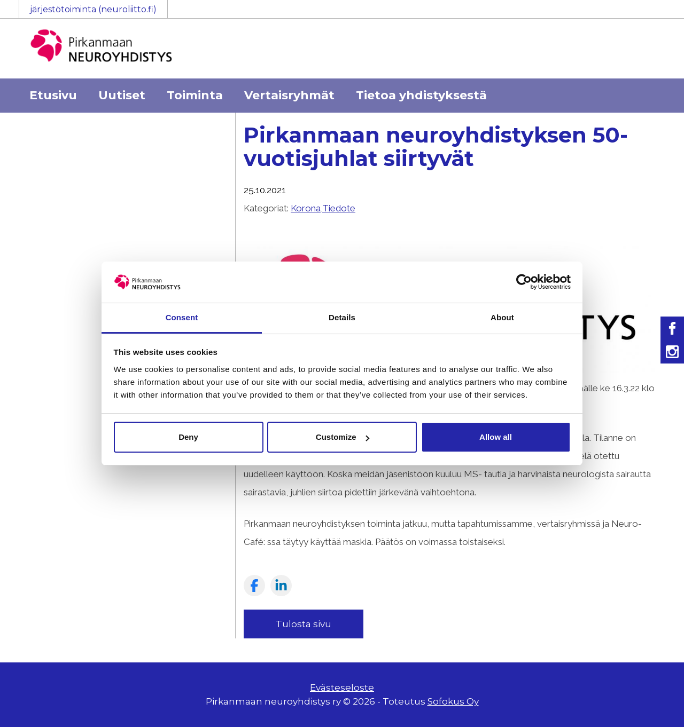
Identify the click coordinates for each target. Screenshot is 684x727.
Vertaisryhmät (289, 95)
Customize (342, 436)
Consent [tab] (182, 317)
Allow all (495, 436)
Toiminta (195, 95)
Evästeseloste (342, 687)
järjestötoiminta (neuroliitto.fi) (93, 9)
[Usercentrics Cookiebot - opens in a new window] (524, 282)
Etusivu (53, 95)
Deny (188, 436)
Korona (306, 208)
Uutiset (121, 95)
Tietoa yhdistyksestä (421, 95)
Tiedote (338, 208)
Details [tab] (342, 317)
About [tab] (502, 317)
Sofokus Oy (453, 701)
